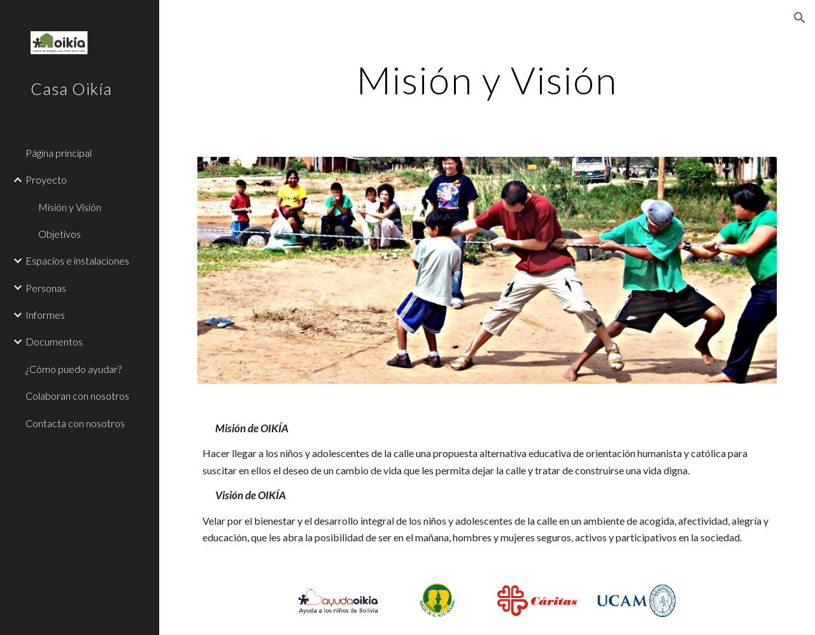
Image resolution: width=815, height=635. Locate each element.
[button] (799, 18)
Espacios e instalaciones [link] (77, 260)
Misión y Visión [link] (69, 207)
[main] (486, 80)
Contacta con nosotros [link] (75, 423)
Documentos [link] (54, 341)
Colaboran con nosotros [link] (77, 396)
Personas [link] (45, 288)
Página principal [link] (58, 153)
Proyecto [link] (46, 179)
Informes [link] (45, 315)
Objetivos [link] (59, 234)
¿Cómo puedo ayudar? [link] (73, 369)
